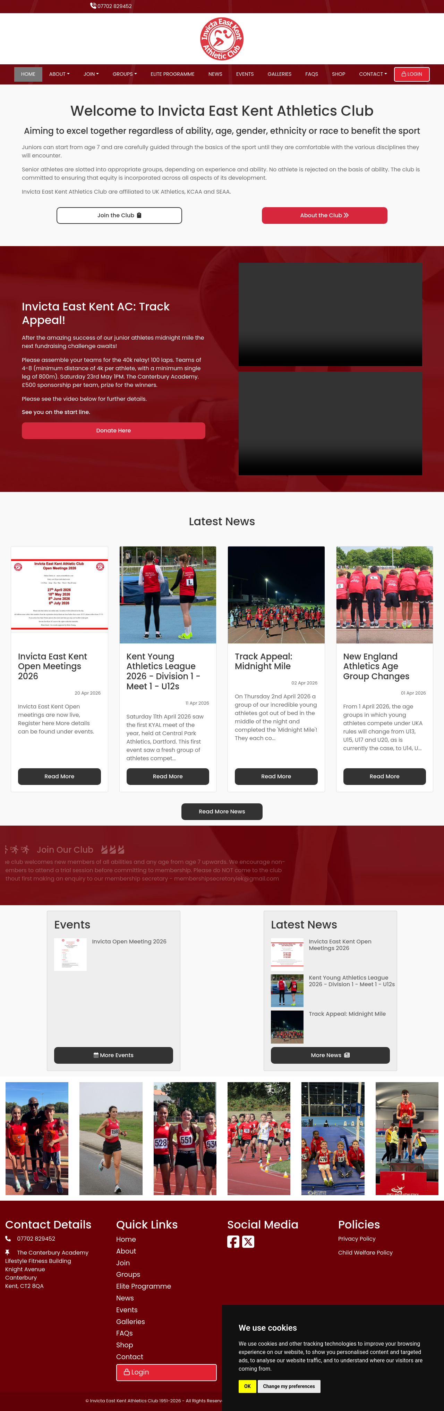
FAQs (312, 74)
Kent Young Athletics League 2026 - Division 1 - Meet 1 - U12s (352, 981)
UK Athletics (168, 192)
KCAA (194, 192)
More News (330, 1055)
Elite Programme (173, 74)
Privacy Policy (357, 1239)
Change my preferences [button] (289, 1386)
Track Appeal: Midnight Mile (347, 1014)
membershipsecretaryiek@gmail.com (125, 879)
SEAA (223, 192)
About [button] (57, 74)
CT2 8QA (32, 1286)
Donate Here (113, 431)
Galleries (280, 74)
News (215, 74)
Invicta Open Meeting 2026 (129, 942)
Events (245, 74)
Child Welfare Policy (365, 1253)
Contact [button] (371, 74)
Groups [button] (123, 74)
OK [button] (247, 1386)
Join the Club (119, 215)
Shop (338, 74)
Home (28, 74)
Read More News (222, 812)
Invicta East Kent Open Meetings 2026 (340, 945)
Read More (59, 776)
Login (412, 74)
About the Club (324, 215)
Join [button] (89, 74)
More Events (114, 1055)
